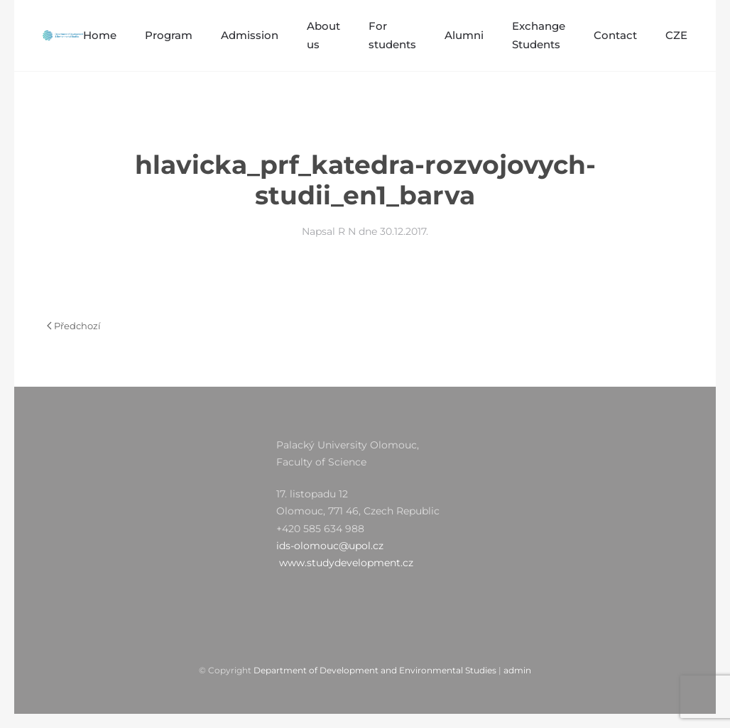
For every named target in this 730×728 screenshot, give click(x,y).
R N (347, 231)
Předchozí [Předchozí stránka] (74, 325)
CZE (676, 35)
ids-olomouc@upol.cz (329, 545)
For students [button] (392, 35)
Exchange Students (538, 35)
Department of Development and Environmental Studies (375, 670)
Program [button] (168, 35)
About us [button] (323, 35)
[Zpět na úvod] (63, 35)
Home (99, 35)
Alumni (464, 35)
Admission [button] (249, 35)
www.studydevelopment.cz (346, 562)
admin (517, 670)
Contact (615, 35)
